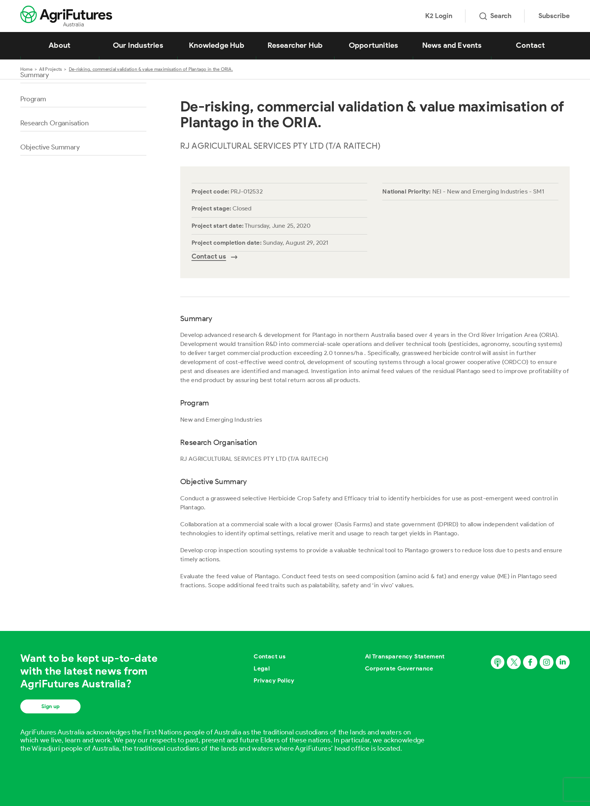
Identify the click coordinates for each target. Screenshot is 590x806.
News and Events (452, 45)
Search (495, 16)
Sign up (50, 706)
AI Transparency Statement (405, 656)
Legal (262, 668)
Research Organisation (54, 123)
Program (33, 99)
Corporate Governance (399, 668)
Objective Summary (50, 147)
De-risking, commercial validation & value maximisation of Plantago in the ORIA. (151, 69)
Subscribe (554, 16)
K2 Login (438, 16)
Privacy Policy (274, 680)
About (59, 45)
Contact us (270, 656)
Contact (530, 45)
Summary (34, 75)
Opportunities (373, 45)
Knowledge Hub (216, 45)
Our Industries (138, 45)
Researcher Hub (295, 45)
